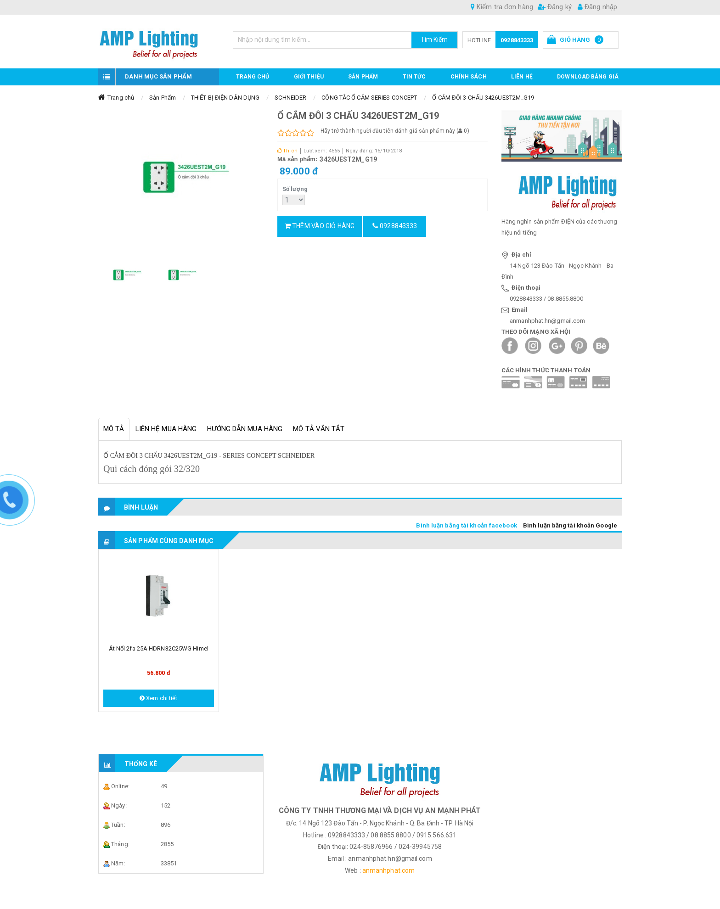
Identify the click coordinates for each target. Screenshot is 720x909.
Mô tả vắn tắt (318, 429)
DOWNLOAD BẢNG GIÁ (588, 76)
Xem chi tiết (158, 698)
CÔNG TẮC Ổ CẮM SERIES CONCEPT (369, 97)
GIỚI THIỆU (309, 76)
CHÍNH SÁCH (468, 76)
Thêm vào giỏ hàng (319, 226)
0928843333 (517, 40)
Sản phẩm (363, 76)
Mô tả (113, 429)
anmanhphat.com (388, 870)
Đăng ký (555, 7)
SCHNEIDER (290, 97)
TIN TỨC (414, 76)
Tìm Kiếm (434, 39)
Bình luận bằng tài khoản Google (570, 525)
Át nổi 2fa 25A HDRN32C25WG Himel (158, 648)
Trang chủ (253, 76)
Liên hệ (522, 76)
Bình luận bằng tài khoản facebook (466, 525)
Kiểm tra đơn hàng (502, 7)
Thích (287, 151)
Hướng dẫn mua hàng (244, 429)
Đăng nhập (597, 7)
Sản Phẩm (162, 97)
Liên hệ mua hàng (166, 429)
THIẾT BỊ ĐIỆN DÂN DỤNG (225, 97)
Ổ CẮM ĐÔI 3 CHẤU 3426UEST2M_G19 (483, 97)
